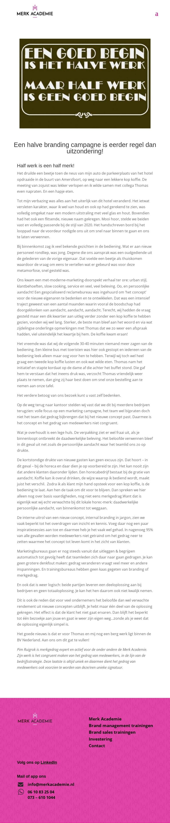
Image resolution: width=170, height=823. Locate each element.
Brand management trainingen (121, 725)
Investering (100, 739)
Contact (97, 746)
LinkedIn (49, 762)
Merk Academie (105, 719)
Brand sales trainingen (112, 732)
